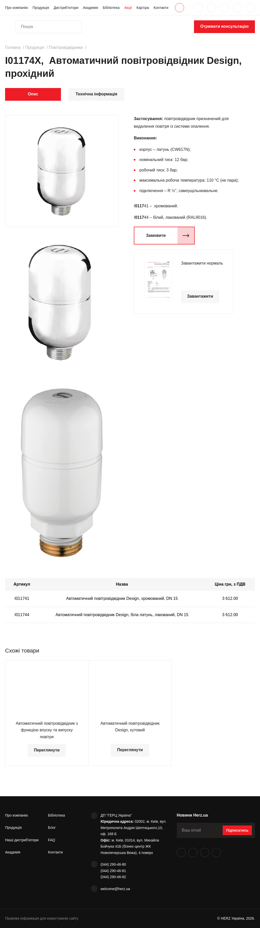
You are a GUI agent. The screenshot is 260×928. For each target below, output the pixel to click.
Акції (128, 8)
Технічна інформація (96, 94)
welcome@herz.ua (115, 889)
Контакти (161, 8)
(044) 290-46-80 (113, 864)
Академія (90, 8)
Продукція (40, 8)
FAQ (51, 840)
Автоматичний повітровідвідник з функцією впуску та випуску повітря (47, 730)
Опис (33, 94)
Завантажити (200, 296)
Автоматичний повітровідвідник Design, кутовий (130, 726)
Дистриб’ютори (66, 8)
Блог (52, 827)
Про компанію (16, 8)
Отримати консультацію (224, 26)
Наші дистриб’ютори (22, 840)
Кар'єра (143, 8)
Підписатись (237, 830)
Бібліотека (111, 8)
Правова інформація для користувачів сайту (41, 918)
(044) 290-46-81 (113, 871)
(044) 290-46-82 (113, 877)
